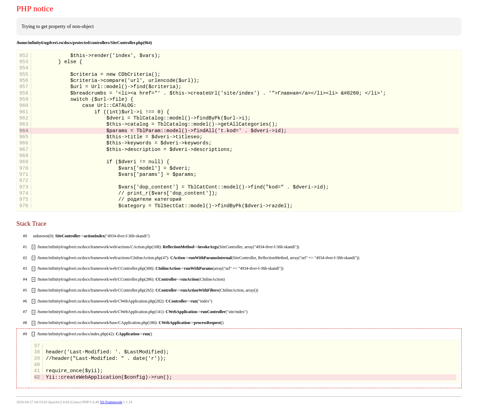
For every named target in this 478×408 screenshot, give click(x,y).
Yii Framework (111, 402)
